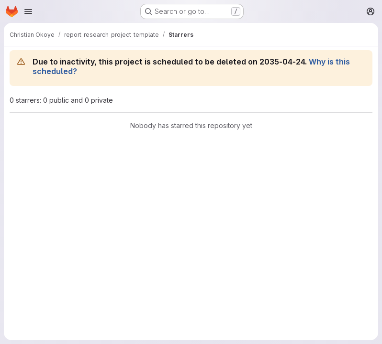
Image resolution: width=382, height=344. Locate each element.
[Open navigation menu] (28, 11)
